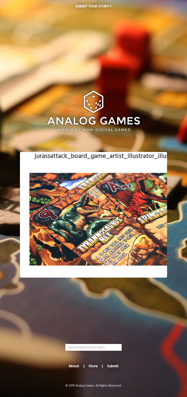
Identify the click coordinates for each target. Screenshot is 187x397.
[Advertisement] (93, 45)
